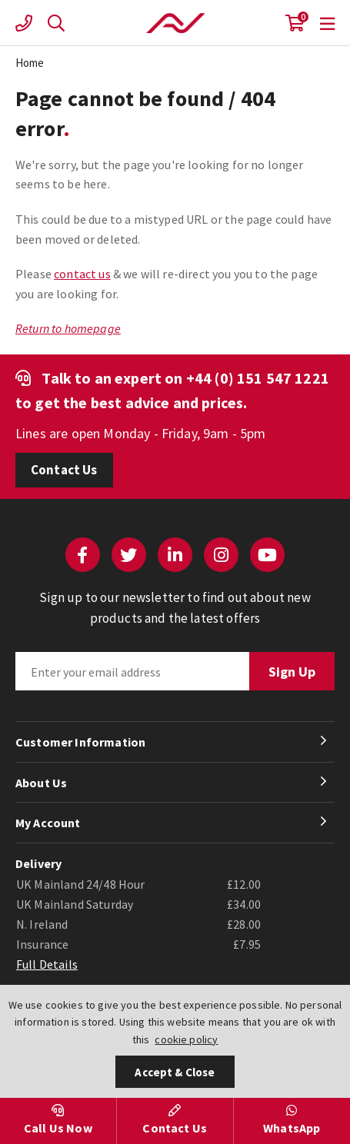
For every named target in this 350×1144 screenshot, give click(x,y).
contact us (82, 273)
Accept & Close (175, 1072)
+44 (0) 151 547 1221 (257, 377)
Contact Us (64, 469)
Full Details (47, 964)
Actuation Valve (175, 23)
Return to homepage (68, 328)
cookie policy (186, 1039)
